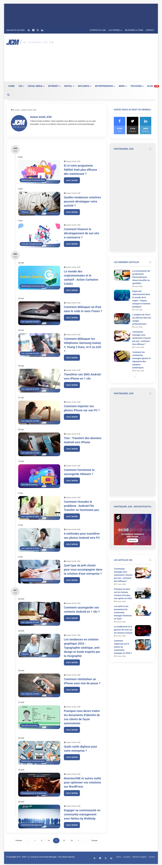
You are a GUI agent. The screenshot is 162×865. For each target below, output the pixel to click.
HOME (11, 86)
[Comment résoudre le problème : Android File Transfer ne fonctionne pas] (39, 507)
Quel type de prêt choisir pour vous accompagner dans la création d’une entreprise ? (83, 569)
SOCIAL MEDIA (35, 86)
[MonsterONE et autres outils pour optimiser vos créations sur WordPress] (39, 784)
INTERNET (53, 86)
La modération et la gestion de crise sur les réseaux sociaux (123, 629)
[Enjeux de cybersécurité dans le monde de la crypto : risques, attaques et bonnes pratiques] (122, 295)
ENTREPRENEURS (104, 86)
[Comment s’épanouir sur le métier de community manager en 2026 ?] (143, 644)
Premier (19, 840)
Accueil (15, 110)
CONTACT (150, 30)
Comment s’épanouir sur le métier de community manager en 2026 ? (123, 647)
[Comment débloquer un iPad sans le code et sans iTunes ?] (39, 312)
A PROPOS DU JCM (97, 30)
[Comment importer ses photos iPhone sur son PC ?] (39, 412)
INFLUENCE (83, 86)
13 (71, 840)
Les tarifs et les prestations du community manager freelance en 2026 (123, 612)
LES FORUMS (114, 30)
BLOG (153, 86)
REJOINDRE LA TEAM (134, 30)
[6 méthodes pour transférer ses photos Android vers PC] (39, 539)
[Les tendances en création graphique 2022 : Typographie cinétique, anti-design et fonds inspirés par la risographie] (39, 645)
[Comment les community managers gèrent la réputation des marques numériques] (122, 356)
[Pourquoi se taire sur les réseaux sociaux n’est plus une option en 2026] (143, 593)
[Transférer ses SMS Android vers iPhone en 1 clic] (39, 380)
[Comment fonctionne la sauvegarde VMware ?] (39, 475)
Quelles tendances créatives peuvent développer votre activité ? (82, 200)
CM (20, 86)
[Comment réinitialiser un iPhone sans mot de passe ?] (39, 684)
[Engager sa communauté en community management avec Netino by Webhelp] (39, 815)
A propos (126, 856)
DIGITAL (68, 86)
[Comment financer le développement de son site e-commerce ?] (39, 234)
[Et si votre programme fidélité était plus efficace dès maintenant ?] (39, 171)
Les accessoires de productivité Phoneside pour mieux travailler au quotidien (141, 277)
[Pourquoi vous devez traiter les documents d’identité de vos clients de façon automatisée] (39, 716)
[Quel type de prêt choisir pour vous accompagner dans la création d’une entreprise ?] (39, 571)
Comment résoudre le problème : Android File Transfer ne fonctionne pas (81, 505)
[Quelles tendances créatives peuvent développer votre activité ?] (39, 203)
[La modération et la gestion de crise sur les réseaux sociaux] (143, 630)
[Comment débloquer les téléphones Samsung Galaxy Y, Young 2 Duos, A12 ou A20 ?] (39, 344)
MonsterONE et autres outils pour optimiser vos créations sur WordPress (82, 782)
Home (118, 856)
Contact (151, 856)
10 (49, 840)
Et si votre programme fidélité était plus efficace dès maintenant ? (80, 169)
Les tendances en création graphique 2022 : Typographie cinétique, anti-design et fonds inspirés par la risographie (82, 647)
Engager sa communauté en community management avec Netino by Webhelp (82, 813)
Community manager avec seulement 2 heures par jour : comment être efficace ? (141, 338)
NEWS (122, 86)
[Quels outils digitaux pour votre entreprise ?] (39, 752)
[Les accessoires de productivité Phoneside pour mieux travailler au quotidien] (122, 274)
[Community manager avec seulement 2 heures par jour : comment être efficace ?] (122, 335)
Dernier (95, 840)
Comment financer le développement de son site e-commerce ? (81, 232)
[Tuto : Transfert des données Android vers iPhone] (39, 443)
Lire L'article (72, 179)
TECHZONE (136, 86)
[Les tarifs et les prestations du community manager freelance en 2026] (143, 610)
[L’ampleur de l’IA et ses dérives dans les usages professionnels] (122, 318)
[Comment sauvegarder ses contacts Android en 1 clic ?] (39, 613)
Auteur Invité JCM (41, 116)
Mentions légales (139, 856)
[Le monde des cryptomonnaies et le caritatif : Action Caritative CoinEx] (39, 277)
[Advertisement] (110, 57)
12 (64, 840)
